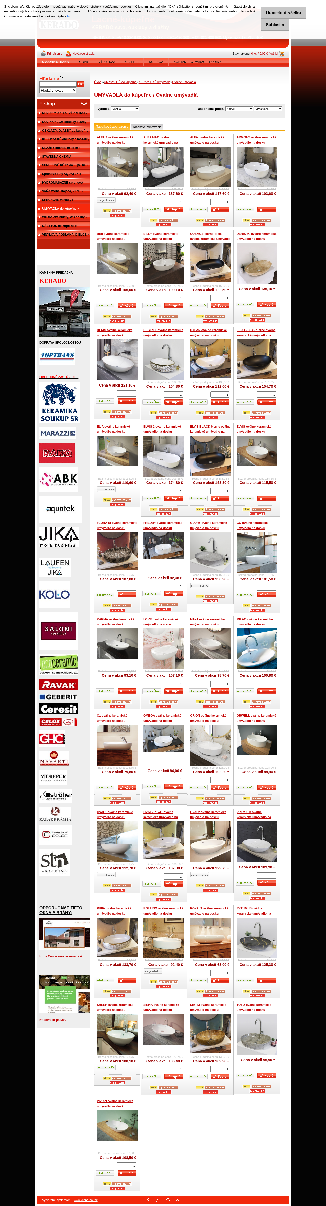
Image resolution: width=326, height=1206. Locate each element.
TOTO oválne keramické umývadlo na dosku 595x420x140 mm (254, 1010)
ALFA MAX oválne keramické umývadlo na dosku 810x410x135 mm (160, 142)
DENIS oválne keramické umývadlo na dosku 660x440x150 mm (114, 335)
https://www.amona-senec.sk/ (60, 956)
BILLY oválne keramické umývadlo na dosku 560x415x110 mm (160, 239)
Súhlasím (273, 25)
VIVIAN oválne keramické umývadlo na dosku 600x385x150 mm (115, 1106)
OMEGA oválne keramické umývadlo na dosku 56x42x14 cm (162, 720)
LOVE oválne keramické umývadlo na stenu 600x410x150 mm (160, 624)
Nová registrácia (83, 53)
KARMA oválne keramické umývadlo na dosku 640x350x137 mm (115, 624)
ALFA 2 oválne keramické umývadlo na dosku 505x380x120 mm (115, 142)
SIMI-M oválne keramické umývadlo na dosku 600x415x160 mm (208, 1010)
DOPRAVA (156, 62)
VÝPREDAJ (107, 62)
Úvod (97, 82)
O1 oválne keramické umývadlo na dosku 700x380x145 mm (112, 720)
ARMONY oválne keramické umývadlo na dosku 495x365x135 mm (257, 142)
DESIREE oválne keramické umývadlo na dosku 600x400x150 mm (163, 335)
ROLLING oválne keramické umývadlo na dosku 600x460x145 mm (163, 913)
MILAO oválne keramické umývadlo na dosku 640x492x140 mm (255, 624)
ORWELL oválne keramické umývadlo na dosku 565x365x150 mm (256, 720)
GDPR (83, 62)
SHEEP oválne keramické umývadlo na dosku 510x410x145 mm (115, 1010)
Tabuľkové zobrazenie (112, 127)
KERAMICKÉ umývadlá (154, 82)
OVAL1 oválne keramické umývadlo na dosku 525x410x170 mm (115, 817)
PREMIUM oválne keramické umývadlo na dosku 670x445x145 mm (254, 817)
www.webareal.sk (86, 1200)
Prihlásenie (54, 53)
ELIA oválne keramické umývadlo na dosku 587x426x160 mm (113, 431)
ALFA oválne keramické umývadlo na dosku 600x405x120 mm (207, 142)
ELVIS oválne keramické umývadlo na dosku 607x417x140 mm (254, 431)
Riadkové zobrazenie (147, 127)
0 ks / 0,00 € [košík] (264, 53)
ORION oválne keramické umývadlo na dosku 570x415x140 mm (208, 720)
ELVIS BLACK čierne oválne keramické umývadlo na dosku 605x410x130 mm (210, 431)
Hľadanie (49, 78)
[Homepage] (55, 62)
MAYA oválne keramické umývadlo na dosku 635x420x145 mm (207, 624)
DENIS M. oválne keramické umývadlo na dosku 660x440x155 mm (257, 239)
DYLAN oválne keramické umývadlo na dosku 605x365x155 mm (208, 335)
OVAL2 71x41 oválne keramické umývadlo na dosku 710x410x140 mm (160, 817)
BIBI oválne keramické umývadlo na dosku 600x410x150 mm (113, 239)
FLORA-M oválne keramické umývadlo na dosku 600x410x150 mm (117, 528)
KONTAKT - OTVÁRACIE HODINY (197, 62)
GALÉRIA (131, 62)
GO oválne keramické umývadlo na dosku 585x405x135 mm (252, 528)
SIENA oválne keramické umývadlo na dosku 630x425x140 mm (161, 1010)
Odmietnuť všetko (281, 12)
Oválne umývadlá (184, 82)
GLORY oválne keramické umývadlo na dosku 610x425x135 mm (208, 528)
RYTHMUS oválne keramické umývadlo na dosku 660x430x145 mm (254, 913)
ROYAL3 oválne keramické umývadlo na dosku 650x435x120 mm (209, 913)
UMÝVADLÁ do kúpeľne (120, 82)
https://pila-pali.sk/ (52, 1020)
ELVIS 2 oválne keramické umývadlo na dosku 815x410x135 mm (162, 431)
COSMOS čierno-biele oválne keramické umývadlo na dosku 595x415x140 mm (210, 239)
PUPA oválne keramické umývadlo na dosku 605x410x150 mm (114, 913)
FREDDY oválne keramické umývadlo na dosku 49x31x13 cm (162, 528)
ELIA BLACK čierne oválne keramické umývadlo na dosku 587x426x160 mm (256, 335)
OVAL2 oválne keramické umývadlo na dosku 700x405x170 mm (208, 817)
